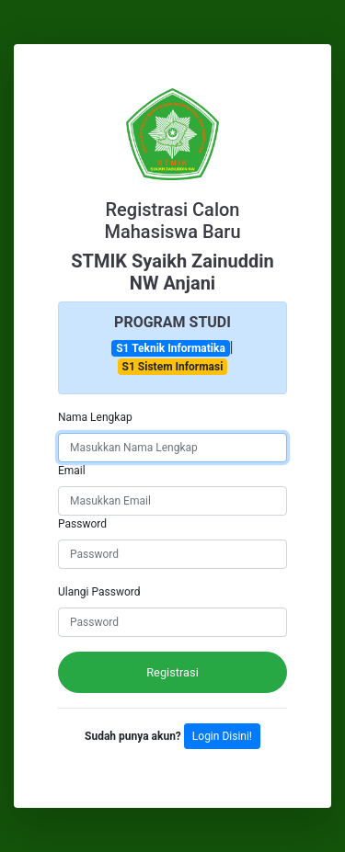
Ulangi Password (99, 591)
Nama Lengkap (95, 417)
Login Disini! (222, 736)
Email (72, 470)
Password (82, 523)
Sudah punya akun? (134, 736)
